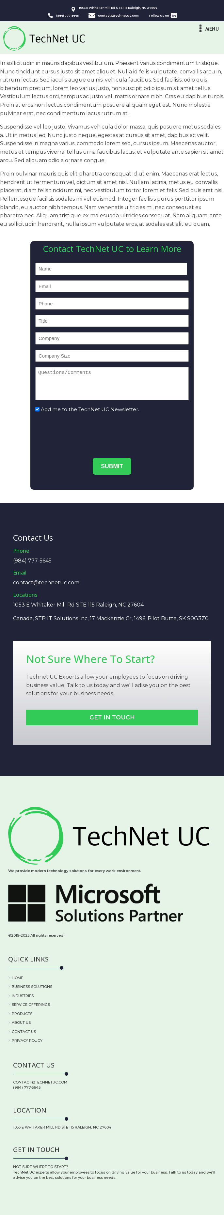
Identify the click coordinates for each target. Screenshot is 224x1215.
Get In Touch (112, 717)
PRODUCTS (22, 1013)
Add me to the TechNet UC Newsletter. (90, 409)
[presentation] (85, 431)
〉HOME (15, 978)
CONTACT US (24, 1031)
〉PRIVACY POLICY (25, 1040)
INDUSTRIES (23, 995)
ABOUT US (21, 1022)
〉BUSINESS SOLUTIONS (30, 986)
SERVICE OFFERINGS (31, 1004)
